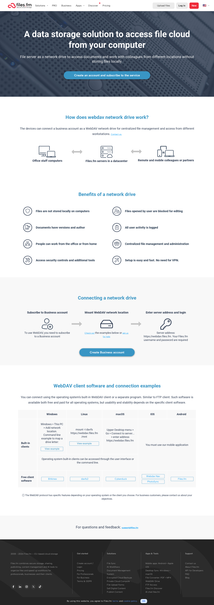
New (194, 5)
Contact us (190, 563)
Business (66, 5)
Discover (93, 5)
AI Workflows (113, 567)
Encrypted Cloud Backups (119, 577)
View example (52, 448)
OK (143, 601)
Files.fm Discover (153, 588)
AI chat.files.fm (152, 592)
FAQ (187, 574)
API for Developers (194, 570)
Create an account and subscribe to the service (107, 75)
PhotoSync (153, 481)
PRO (54, 5)
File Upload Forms (115, 585)
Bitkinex (52, 478)
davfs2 (84, 478)
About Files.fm (192, 567)
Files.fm (182, 478)
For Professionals (85, 574)
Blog (187, 577)
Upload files (163, 5)
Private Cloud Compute (118, 581)
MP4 (169, 577)
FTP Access (151, 585)
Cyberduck (121, 478)
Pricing (80, 570)
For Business (83, 577)
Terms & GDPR (84, 581)
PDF (162, 577)
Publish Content (115, 592)
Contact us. (116, 134)
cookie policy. (130, 601)
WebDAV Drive (152, 581)
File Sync (111, 563)
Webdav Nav (153, 476)
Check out (90, 333)
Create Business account (107, 352)
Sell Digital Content (116, 588)
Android (162, 563)
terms (115, 601)
